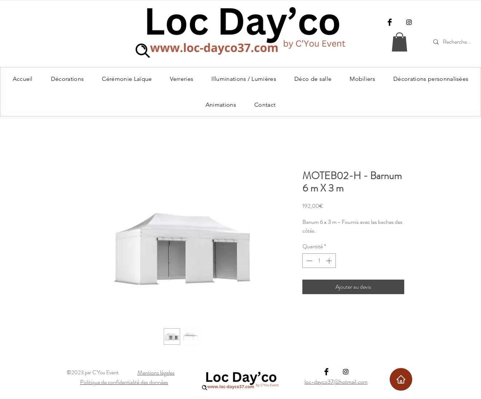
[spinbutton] (319, 261)
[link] (399, 42)
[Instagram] (409, 22)
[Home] (401, 379)
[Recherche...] (458, 42)
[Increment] (330, 261)
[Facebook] (389, 22)
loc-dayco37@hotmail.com (336, 382)
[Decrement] (308, 261)
